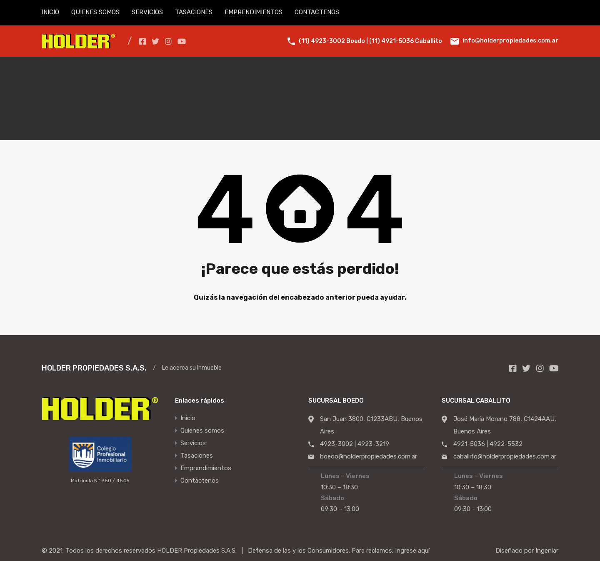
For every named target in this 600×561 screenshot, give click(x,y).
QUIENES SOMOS (95, 12)
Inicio (187, 418)
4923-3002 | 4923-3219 (354, 444)
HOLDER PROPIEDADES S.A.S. (94, 368)
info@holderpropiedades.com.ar (510, 40)
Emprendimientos (205, 468)
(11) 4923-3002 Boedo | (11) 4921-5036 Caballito (370, 41)
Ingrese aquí (412, 550)
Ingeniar (546, 550)
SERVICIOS (147, 12)
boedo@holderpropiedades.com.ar (368, 456)
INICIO (50, 12)
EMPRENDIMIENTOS (253, 12)
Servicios (193, 443)
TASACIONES (193, 12)
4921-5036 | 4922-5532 (487, 444)
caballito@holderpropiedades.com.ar (504, 456)
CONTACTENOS (317, 12)
